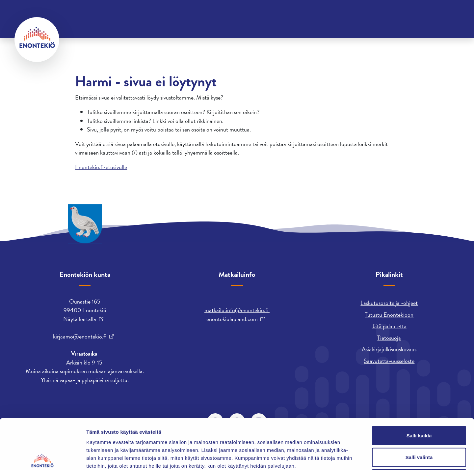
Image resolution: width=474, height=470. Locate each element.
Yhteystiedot (81, 14)
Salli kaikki (419, 383)
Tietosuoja (389, 337)
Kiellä (419, 426)
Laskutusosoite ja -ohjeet (389, 302)
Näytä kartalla (79, 319)
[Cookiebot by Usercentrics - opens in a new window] (42, 457)
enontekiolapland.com (232, 319)
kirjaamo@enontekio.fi (79, 336)
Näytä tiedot (352, 457)
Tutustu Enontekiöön (389, 314)
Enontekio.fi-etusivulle (101, 166)
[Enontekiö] (36, 39)
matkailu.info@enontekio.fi (237, 310)
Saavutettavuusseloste (389, 360)
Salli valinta (419, 405)
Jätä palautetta (389, 326)
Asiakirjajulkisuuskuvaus (389, 349)
